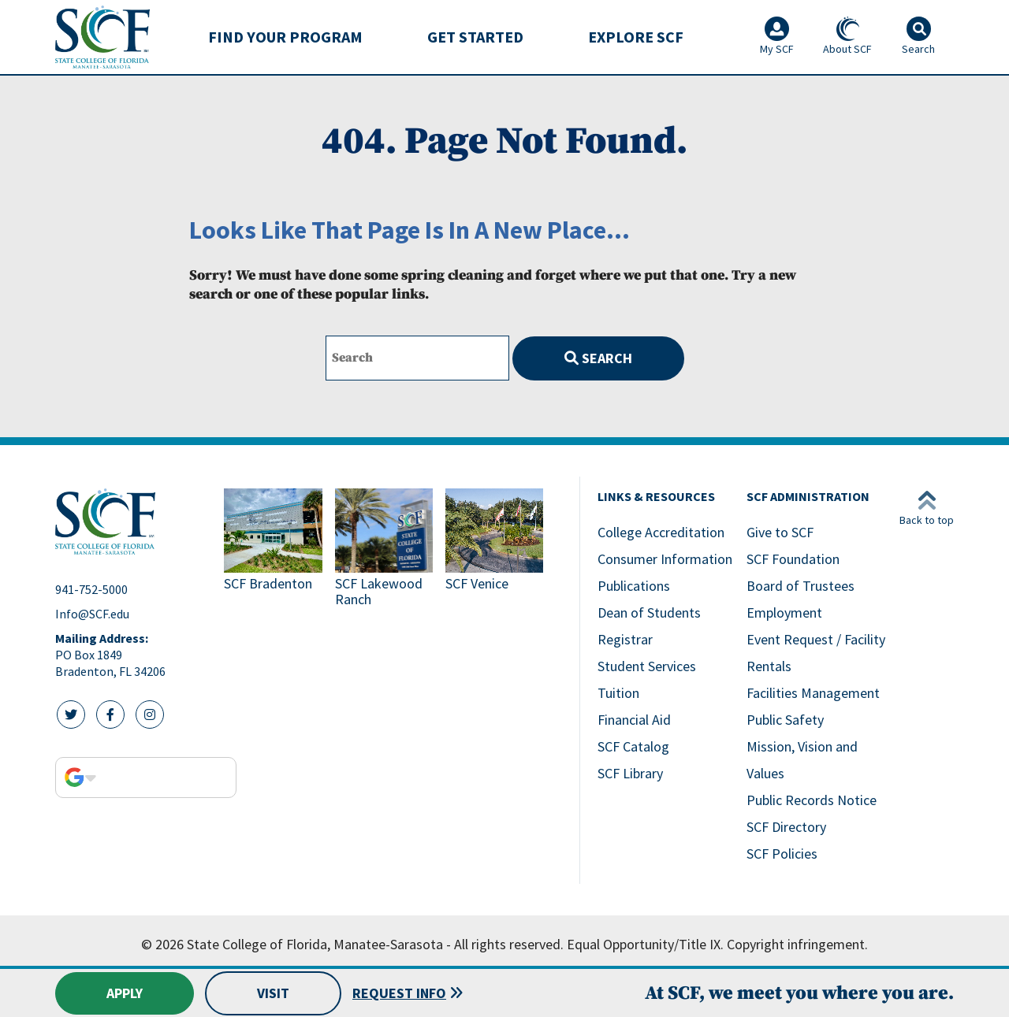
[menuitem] (285, 37)
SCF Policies (782, 853)
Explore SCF (635, 36)
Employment (784, 612)
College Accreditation (661, 532)
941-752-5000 (91, 589)
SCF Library (630, 773)
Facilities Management (813, 693)
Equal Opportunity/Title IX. (645, 944)
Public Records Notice (812, 800)
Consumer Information (665, 559)
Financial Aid (634, 720)
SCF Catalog (633, 746)
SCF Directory (786, 827)
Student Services (647, 666)
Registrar (625, 639)
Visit (273, 993)
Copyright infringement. (797, 944)
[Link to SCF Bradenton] (273, 549)
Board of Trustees (800, 586)
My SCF (777, 36)
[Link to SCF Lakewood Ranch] (384, 549)
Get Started (475, 36)
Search (598, 358)
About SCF (847, 36)
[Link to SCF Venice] (494, 549)
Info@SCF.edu (92, 614)
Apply (124, 993)
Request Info (399, 993)
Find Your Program (285, 36)
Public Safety (785, 720)
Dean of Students (649, 612)
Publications (634, 586)
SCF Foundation (793, 559)
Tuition (618, 693)
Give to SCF (780, 532)
